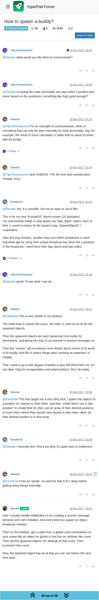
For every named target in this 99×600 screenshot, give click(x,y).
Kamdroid (16, 201)
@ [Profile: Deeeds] (9, 57)
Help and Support (16, 28)
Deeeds (15, 119)
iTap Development (22, 50)
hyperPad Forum (40, 7)
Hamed (15, 508)
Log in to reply (85, 35)
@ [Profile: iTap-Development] (16, 126)
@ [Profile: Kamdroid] (10, 316)
